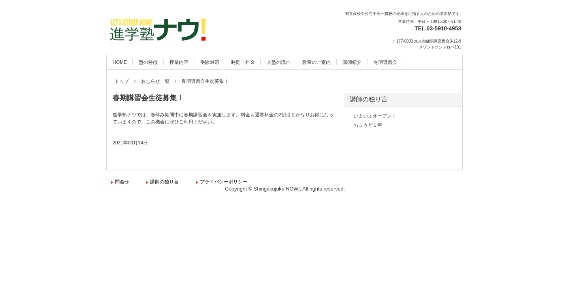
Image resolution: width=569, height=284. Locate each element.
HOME (120, 62)
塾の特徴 (148, 62)
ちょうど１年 (368, 125)
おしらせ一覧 (155, 81)
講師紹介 (352, 62)
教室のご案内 (316, 62)
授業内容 (179, 62)
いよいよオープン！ (375, 116)
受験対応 (209, 62)
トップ (122, 81)
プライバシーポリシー (223, 182)
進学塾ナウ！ (167, 24)
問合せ (122, 182)
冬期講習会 (385, 62)
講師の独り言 (369, 99)
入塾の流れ (278, 62)
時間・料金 (243, 62)
